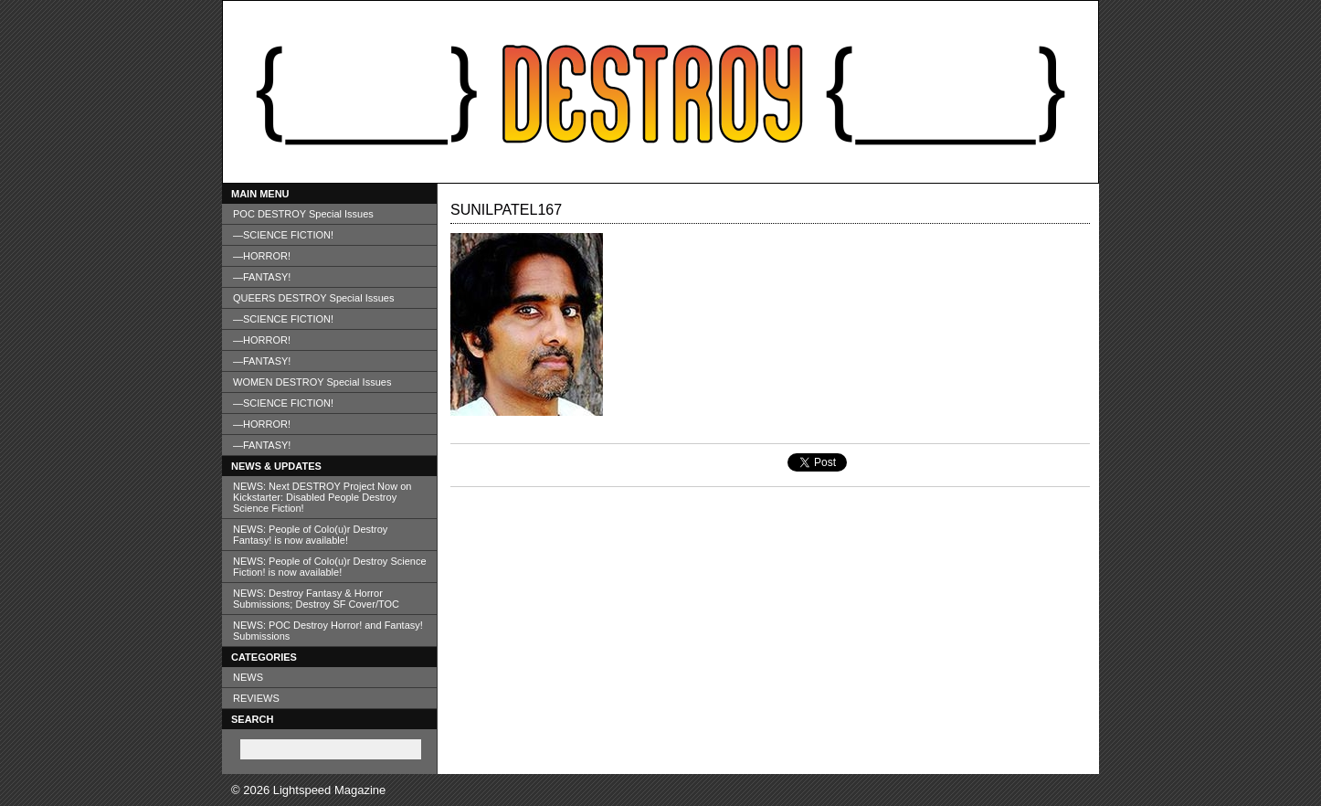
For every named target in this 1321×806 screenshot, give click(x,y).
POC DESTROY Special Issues (303, 213)
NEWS (248, 677)
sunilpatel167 (506, 209)
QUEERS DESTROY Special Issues (313, 297)
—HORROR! (262, 255)
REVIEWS (256, 698)
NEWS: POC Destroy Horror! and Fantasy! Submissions (328, 631)
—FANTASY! (262, 276)
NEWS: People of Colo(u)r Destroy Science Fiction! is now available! (330, 567)
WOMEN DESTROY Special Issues (312, 381)
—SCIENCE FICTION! (283, 234)
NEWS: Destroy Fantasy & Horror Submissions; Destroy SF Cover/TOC (316, 599)
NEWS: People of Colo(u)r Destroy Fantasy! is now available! (310, 535)
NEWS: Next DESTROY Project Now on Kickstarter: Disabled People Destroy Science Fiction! (322, 497)
